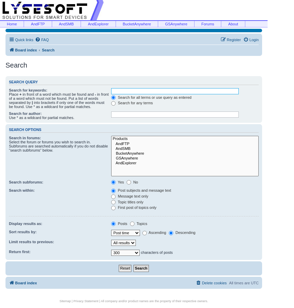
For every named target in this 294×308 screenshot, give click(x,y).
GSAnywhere (176, 24)
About (233, 24)
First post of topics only (133, 207)
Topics (138, 224)
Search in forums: (25, 138)
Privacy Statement (85, 301)
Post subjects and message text (141, 190)
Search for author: (25, 113)
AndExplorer (98, 24)
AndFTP (38, 24)
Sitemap (65, 301)
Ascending (154, 232)
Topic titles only (127, 202)
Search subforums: (26, 182)
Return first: (20, 252)
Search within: (22, 190)
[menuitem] (42, 40)
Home (12, 24)
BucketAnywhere (137, 24)
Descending (182, 232)
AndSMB (66, 24)
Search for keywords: (28, 90)
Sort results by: (23, 232)
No (132, 182)
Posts (119, 224)
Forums (207, 24)
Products (185, 139)
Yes (117, 182)
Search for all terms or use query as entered (151, 97)
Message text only (129, 196)
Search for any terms (132, 103)
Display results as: (25, 224)
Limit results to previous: (31, 242)
